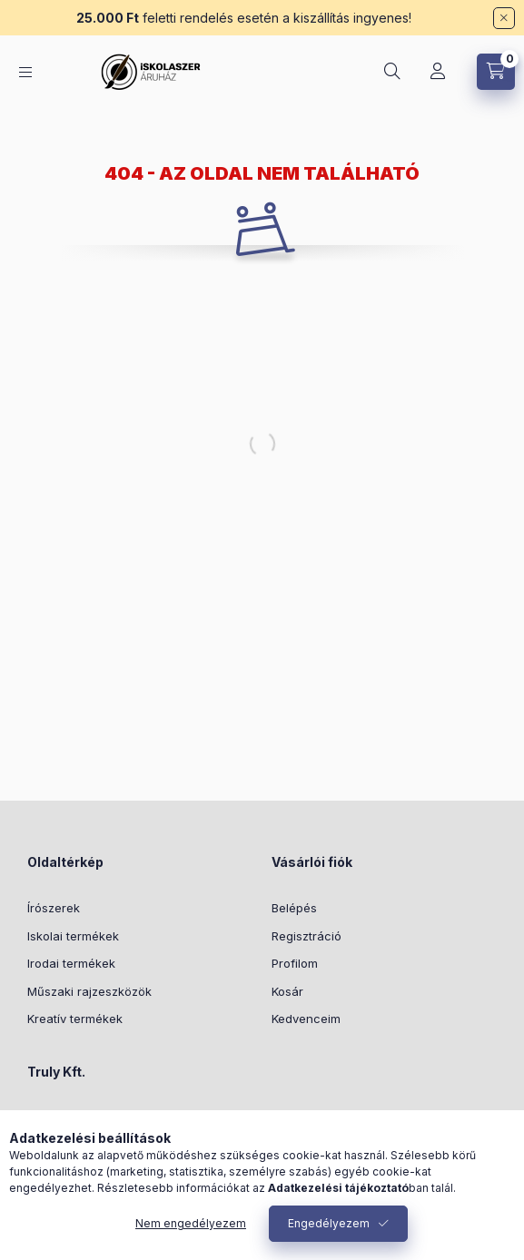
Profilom (295, 963)
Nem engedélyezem (190, 1223)
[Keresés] (392, 72)
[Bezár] (504, 18)
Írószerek (53, 908)
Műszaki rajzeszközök (89, 991)
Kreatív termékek (75, 1018)
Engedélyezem (329, 1223)
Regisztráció (306, 936)
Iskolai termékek (73, 936)
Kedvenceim (306, 1018)
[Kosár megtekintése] (496, 72)
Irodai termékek (71, 963)
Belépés (294, 908)
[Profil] (438, 72)
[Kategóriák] (25, 72)
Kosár (287, 991)
